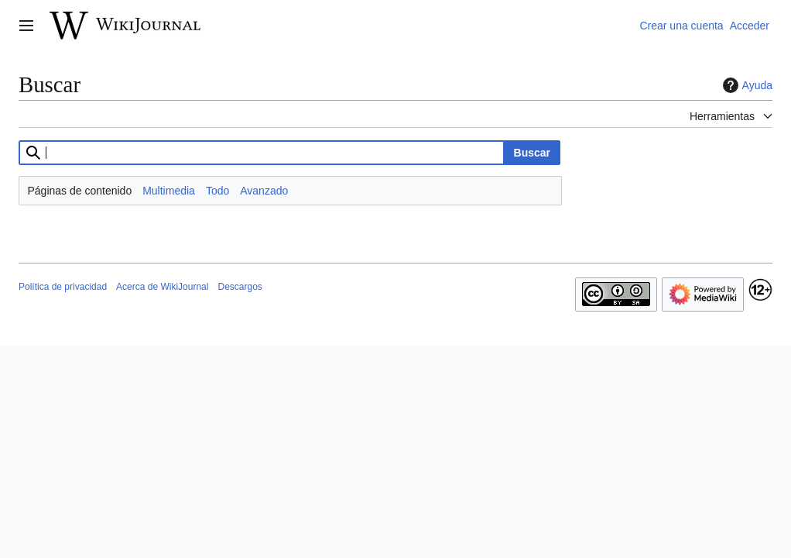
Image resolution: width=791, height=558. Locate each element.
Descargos (239, 286)
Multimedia (168, 190)
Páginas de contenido (80, 190)
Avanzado (264, 190)
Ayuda (745, 85)
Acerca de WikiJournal (162, 286)
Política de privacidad (63, 286)
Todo (217, 190)
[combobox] (262, 152)
